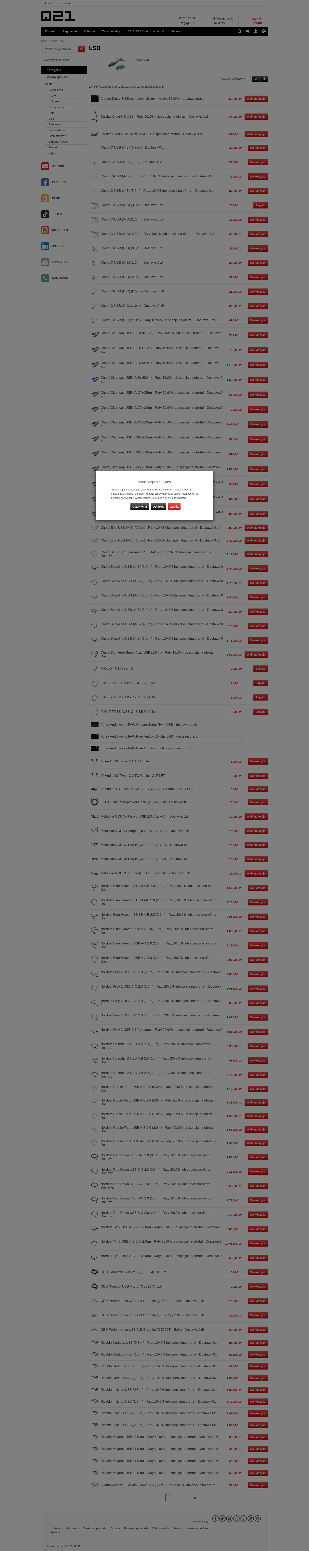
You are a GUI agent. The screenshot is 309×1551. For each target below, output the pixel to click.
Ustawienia (139, 506)
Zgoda (174, 506)
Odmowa (158, 506)
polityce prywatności (175, 498)
